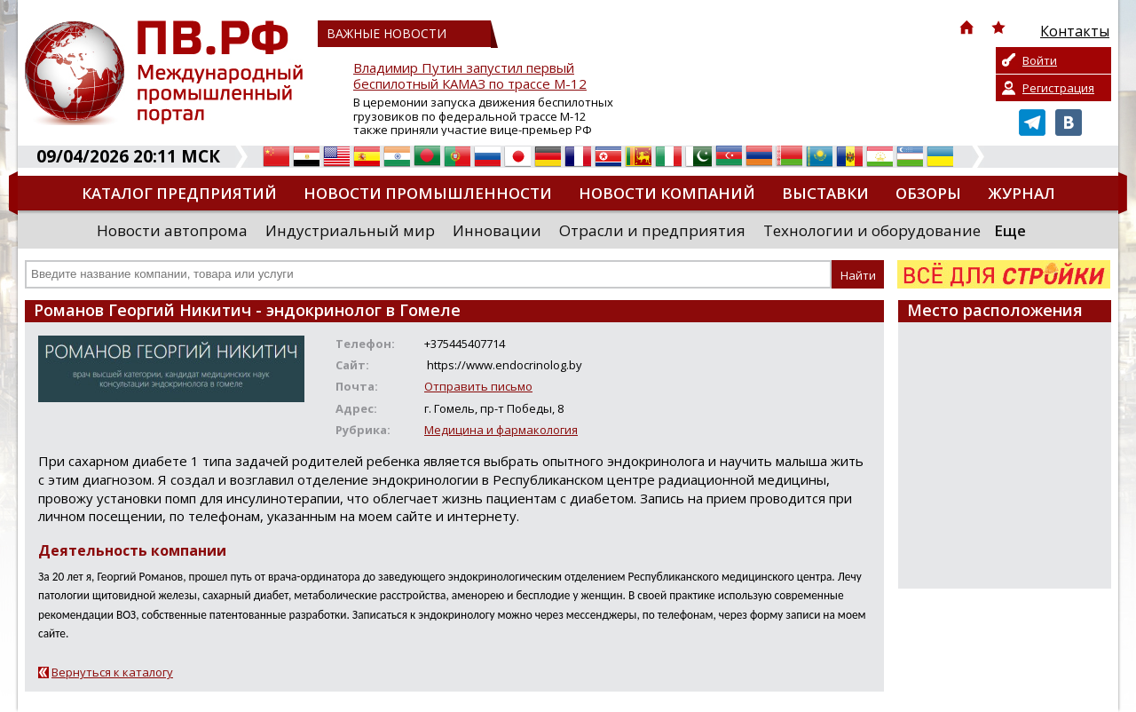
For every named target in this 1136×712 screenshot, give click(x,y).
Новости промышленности (428, 193)
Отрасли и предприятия (652, 230)
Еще (1010, 230)
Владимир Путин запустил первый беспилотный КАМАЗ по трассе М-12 (470, 75)
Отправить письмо (478, 386)
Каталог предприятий (179, 193)
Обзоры (928, 193)
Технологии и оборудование (872, 230)
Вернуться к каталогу (112, 672)
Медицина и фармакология (501, 430)
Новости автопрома (172, 230)
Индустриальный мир (350, 230)
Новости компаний (667, 193)
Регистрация (1058, 88)
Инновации (497, 230)
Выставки (825, 193)
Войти (1039, 60)
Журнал (1021, 193)
